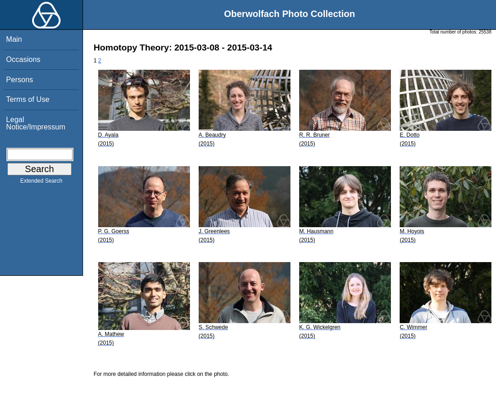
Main (14, 39)
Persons (19, 80)
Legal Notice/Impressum (35, 123)
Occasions (23, 59)
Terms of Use (27, 99)
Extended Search (41, 182)
